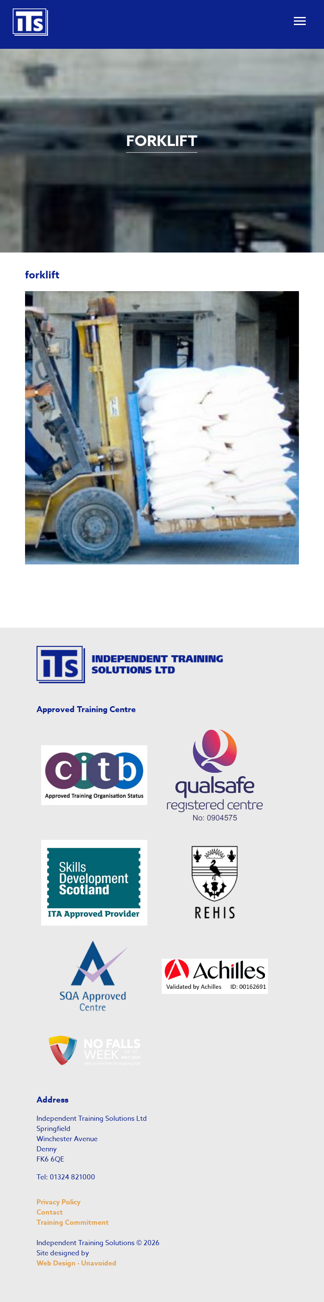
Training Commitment (73, 1223)
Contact (50, 1212)
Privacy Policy (59, 1202)
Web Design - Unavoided (76, 1263)
